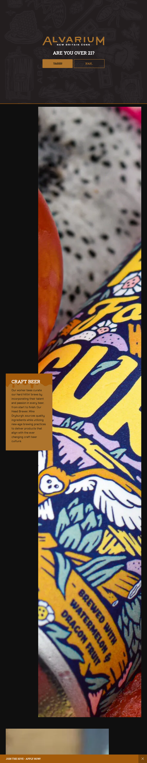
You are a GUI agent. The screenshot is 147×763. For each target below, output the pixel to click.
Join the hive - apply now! (23, 758)
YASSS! (57, 63)
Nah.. (89, 63)
